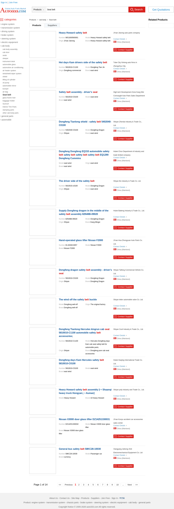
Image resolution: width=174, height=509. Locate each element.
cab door (6, 52)
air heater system (9, 71)
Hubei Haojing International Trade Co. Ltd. (128, 362)
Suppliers (52, 25)
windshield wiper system (12, 74)
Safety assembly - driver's (78, 92)
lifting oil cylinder (9, 80)
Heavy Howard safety (73, 33)
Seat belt (7, 95)
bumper (6, 89)
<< (60, 485)
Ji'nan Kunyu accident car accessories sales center (128, 421)
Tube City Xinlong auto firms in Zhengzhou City (125, 64)
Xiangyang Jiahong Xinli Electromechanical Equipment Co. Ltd (128, 451)
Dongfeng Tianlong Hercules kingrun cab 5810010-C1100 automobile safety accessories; (84, 332)
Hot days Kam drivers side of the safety (83, 62)
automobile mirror (9, 86)
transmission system (10, 28)
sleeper (5, 58)
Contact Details (119, 39)
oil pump (6, 83)
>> (136, 485)
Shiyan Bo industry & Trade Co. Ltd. (127, 181)
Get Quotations (161, 9)
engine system (7, 24)
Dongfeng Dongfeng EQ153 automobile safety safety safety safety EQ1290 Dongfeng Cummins (84, 154)
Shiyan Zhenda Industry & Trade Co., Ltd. (127, 123)
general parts (7, 116)
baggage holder (9, 101)
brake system (7, 35)
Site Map (75, 498)
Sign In (4, 2)
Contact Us (65, 498)
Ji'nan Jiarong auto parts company (126, 33)
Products (32, 20)
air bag (5, 92)
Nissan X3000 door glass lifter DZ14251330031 (84, 419)
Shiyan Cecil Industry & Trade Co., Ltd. (128, 329)
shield (5, 77)
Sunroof (6, 104)
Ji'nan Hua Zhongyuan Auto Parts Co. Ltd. (127, 242)
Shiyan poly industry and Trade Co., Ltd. (128, 390)
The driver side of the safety (76, 181)
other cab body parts (10, 113)
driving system (7, 31)
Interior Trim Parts (9, 107)
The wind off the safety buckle (78, 299)
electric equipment (9, 42)
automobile (6, 120)
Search (138, 9)
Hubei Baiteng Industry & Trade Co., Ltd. (129, 211)
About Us (53, 498)
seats (5, 55)
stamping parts (8, 110)
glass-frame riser (9, 98)
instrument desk (9, 61)
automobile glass (9, 64)
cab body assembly (10, 49)
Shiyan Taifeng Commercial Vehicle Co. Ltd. (128, 272)
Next (130, 485)
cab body (5, 46)
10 (117, 485)
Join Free (13, 2)
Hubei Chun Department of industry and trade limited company (128, 153)
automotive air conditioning (13, 68)
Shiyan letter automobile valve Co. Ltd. (128, 300)
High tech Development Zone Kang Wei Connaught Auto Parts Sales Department (129, 94)
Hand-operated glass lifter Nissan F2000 (81, 240)
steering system (8, 38)
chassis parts (73, 502)
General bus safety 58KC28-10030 (80, 449)
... (123, 485)
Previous (68, 485)
